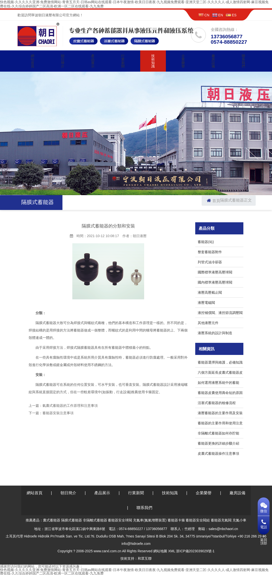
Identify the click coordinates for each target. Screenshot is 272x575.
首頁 (213, 201)
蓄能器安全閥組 (198, 520)
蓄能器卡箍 (176, 520)
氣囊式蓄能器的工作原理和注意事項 (70, 406)
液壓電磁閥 (206, 303)
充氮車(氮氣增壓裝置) (149, 520)
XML (171, 551)
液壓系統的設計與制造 (215, 333)
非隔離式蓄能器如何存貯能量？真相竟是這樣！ (218, 434)
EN (217, 15)
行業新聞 (123, 61)
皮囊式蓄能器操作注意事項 (218, 453)
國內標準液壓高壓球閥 (215, 282)
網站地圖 (160, 551)
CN (203, 15)
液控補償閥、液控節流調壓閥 (220, 313)
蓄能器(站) (206, 242)
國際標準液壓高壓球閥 (215, 272)
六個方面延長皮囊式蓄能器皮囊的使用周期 (220, 373)
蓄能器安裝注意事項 (58, 413)
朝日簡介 (62, 61)
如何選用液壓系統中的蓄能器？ (218, 383)
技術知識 (153, 61)
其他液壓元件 (208, 323)
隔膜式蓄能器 (232, 200)
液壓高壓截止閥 (210, 292)
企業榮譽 (183, 61)
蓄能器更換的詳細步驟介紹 (218, 443)
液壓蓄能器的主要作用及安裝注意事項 (220, 414)
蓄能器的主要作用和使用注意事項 (220, 424)
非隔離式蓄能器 (95, 520)
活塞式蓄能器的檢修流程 (217, 403)
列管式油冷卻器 (210, 262)
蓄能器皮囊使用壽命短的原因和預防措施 (220, 393)
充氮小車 (239, 520)
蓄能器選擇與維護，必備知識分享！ (220, 363)
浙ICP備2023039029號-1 (195, 551)
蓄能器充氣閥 (221, 520)
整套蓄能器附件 (210, 252)
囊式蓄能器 (51, 520)
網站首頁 (32, 61)
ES (231, 15)
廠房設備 (213, 61)
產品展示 (93, 61)
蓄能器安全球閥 (120, 520)
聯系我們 (243, 61)
